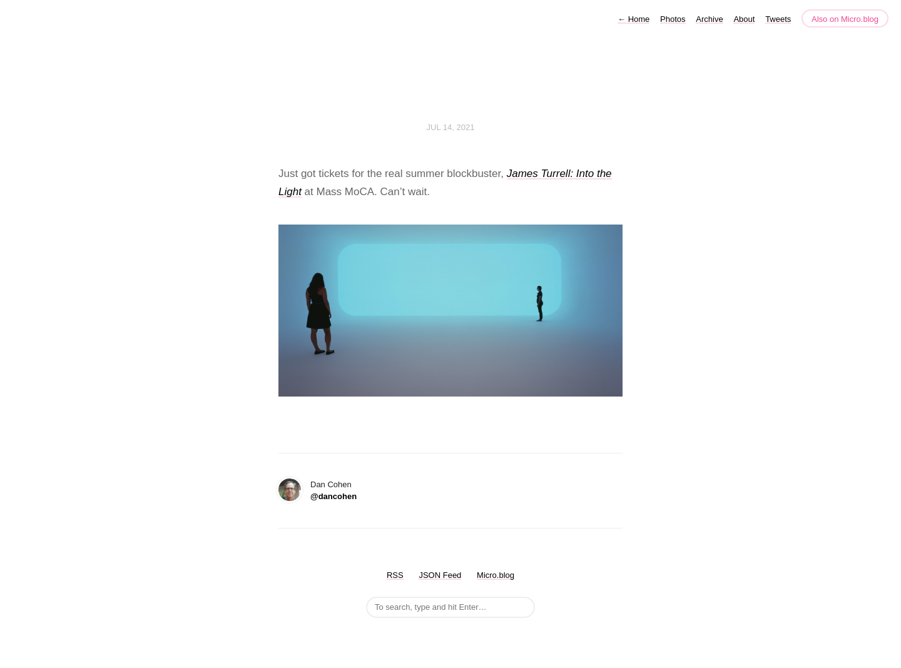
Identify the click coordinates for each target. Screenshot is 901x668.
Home (633, 19)
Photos (672, 19)
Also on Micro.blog (845, 19)
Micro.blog (495, 575)
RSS (395, 575)
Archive (709, 19)
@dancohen (333, 496)
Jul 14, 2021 (451, 127)
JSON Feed (440, 575)
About (744, 19)
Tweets (778, 19)
